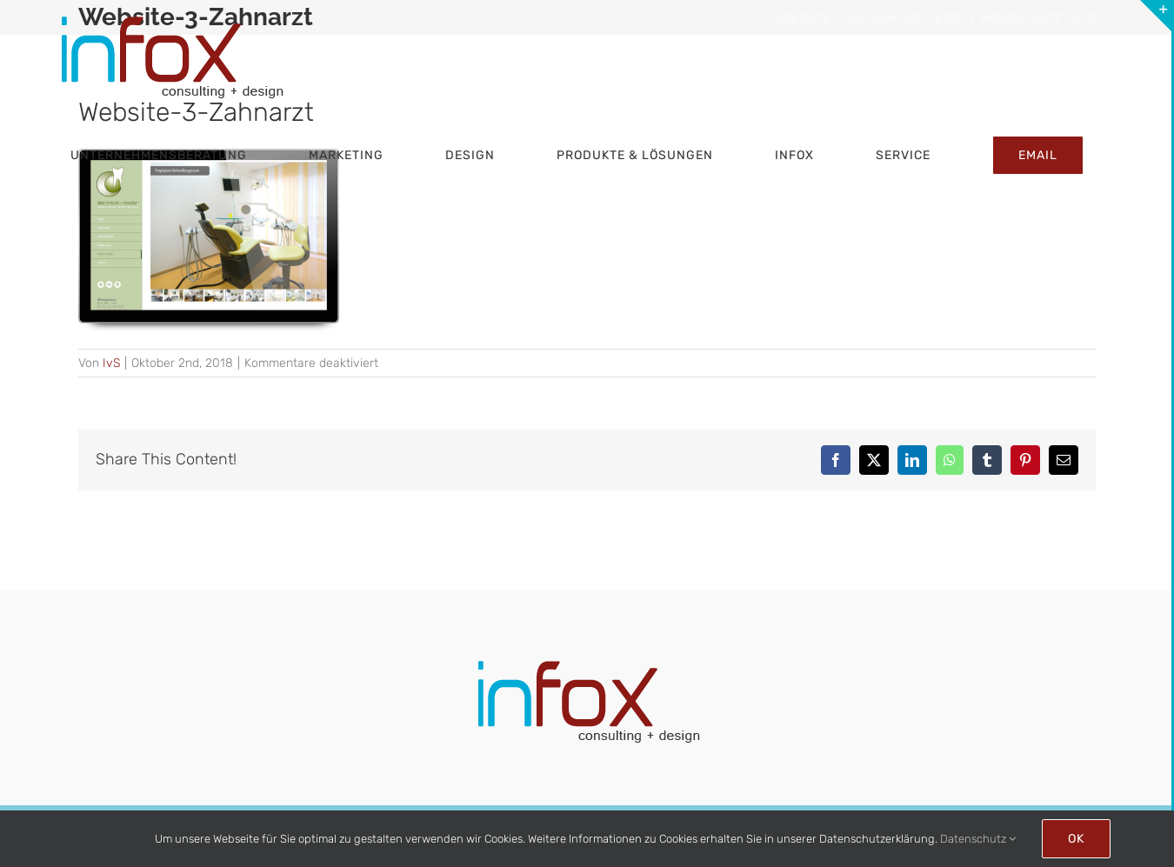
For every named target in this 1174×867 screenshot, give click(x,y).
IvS (111, 363)
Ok (1076, 838)
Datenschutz (978, 838)
